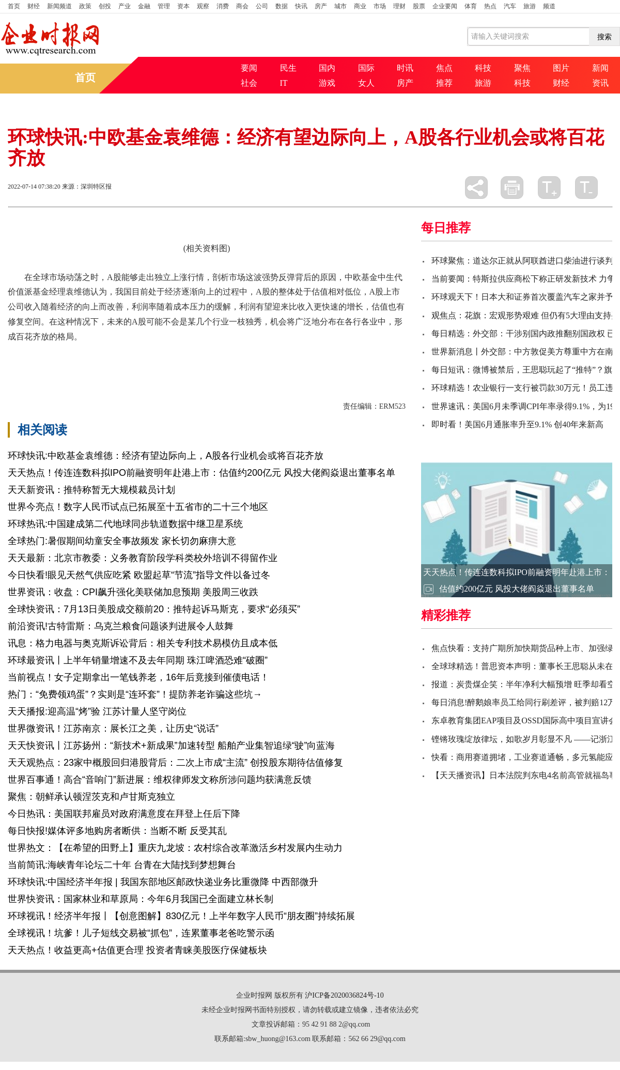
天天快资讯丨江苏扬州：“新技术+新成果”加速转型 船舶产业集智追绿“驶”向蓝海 (171, 745)
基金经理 (199, 354)
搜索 (604, 37)
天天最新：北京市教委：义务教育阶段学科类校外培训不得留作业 (142, 558)
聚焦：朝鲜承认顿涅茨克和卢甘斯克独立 (91, 797)
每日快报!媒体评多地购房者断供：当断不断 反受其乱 (117, 831)
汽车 (510, 6)
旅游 (529, 6)
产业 (124, 6)
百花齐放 (59, 354)
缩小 (586, 187)
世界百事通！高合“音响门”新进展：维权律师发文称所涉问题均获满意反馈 (160, 779)
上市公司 (129, 354)
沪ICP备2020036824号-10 (344, 995)
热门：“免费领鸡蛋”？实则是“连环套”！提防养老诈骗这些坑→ (135, 694)
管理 (164, 6)
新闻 (600, 68)
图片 (561, 68)
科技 (483, 68)
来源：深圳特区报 (87, 186)
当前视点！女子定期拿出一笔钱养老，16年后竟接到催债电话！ (138, 677)
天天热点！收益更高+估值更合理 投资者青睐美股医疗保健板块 (137, 950)
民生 (288, 68)
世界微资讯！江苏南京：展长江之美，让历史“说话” (113, 728)
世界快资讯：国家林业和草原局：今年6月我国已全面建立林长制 (140, 899)
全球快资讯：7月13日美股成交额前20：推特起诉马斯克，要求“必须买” (154, 609)
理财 (399, 6)
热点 (490, 6)
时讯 (405, 68)
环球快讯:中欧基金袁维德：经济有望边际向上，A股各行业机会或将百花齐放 (165, 456)
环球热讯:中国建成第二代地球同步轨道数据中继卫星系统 (125, 524)
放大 (549, 187)
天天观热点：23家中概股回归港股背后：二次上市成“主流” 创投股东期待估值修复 (175, 762)
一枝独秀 (164, 354)
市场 (380, 6)
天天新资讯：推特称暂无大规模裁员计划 (91, 490)
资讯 (600, 83)
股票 (419, 6)
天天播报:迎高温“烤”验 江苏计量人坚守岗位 (97, 711)
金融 (144, 6)
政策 (85, 6)
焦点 (444, 68)
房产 (321, 6)
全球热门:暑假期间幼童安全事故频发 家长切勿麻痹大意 (122, 541)
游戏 (327, 83)
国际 (366, 68)
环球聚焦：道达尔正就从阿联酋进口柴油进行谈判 (522, 260)
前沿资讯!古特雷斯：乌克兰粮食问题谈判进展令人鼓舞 (121, 626)
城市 (340, 6)
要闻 (249, 68)
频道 (549, 6)
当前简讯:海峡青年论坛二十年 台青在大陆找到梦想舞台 (122, 865)
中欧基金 (94, 354)
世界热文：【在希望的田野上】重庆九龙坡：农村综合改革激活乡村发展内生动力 (175, 848)
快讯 (301, 6)
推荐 (444, 83)
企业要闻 (444, 6)
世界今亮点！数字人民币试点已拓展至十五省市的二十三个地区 (138, 507)
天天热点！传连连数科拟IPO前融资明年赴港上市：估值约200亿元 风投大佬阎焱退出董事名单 (201, 473)
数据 (281, 6)
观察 (203, 6)
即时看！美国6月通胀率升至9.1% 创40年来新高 (517, 424)
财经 (33, 6)
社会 (249, 83)
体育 (470, 6)
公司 (262, 6)
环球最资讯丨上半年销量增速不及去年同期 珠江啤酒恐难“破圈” (138, 660)
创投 (105, 6)
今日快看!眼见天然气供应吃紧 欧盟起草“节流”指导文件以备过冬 (139, 575)
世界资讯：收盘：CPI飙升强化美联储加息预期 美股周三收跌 (133, 592)
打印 (512, 187)
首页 (14, 6)
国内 (327, 68)
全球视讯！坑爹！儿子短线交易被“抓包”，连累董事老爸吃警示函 (141, 933)
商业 (360, 6)
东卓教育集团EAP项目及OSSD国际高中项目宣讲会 (524, 720)
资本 (183, 6)
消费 (222, 6)
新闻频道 (59, 6)
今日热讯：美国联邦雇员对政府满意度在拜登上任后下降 (124, 814)
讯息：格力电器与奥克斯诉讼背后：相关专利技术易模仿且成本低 (142, 643)
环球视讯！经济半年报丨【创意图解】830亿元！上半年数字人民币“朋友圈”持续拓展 (181, 916)
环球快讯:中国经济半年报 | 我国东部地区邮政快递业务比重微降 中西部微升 (163, 882)
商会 (242, 6)
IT (284, 83)
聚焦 (522, 68)
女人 (366, 83)
